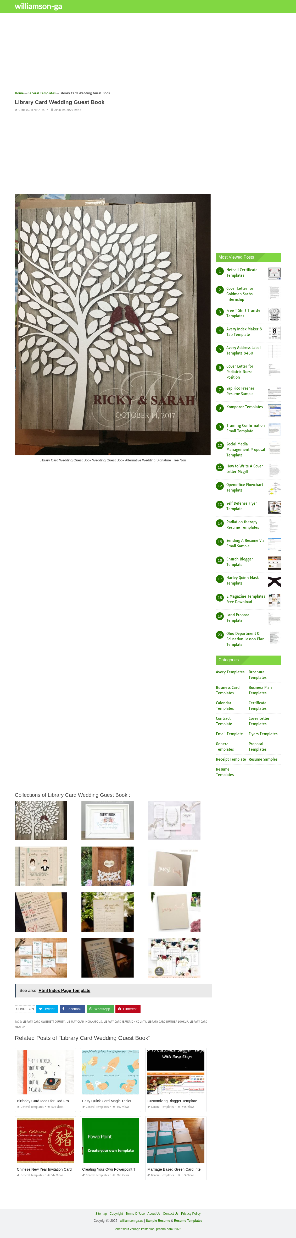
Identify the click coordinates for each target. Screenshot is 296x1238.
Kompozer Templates (244, 407)
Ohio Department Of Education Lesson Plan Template (245, 639)
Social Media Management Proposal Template (245, 449)
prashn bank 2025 (168, 1229)
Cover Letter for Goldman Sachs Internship (239, 294)
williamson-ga (41, 6)
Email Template (229, 734)
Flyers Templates (263, 734)
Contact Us (170, 1213)
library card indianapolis (84, 1021)
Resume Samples (263, 759)
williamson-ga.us (131, 1221)
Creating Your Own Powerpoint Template (115, 1169)
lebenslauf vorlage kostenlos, (135, 1229)
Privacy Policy (191, 1213)
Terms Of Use (135, 1213)
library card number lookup (168, 1021)
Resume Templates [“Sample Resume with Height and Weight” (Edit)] (188, 1221)
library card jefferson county (125, 1021)
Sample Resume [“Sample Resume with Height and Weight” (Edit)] (158, 1221)
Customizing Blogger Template (172, 1101)
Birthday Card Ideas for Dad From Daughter (52, 1101)
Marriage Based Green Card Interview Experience (187, 1169)
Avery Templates (230, 672)
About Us (153, 1213)
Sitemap (101, 1213)
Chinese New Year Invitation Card (44, 1169)
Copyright (116, 1213)
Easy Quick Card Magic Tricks (106, 1101)
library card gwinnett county (44, 1021)
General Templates (31, 110)
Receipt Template (231, 759)
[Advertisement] (148, 53)
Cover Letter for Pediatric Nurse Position (239, 372)
